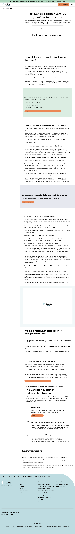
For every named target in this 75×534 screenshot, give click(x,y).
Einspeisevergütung (52, 173)
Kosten (40, 219)
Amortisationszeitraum (36, 227)
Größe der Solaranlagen (44, 128)
